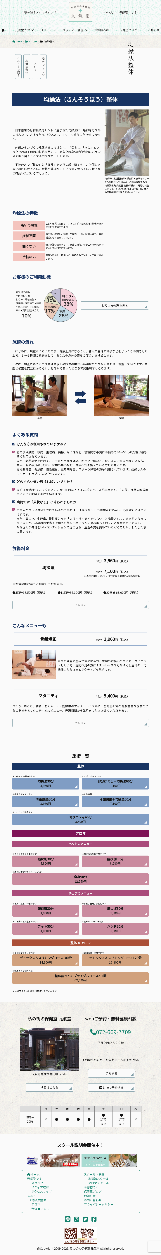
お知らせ (154, 30)
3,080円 (46, 910)
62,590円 (80, 977)
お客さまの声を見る (114, 305)
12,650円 (80, 879)
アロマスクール (98, 1183)
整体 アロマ (43, 66)
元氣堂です (22, 30)
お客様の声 (101, 30)
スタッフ (37, 1183)
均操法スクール (98, 1178)
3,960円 (46, 783)
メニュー (46, 30)
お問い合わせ (93, 1200)
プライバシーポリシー (98, 1204)
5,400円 (80, 819)
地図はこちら (49, 1087)
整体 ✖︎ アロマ (40, 1209)
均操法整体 (27, 66)
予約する (80, 605)
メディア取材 (40, 1187)
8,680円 (115, 861)
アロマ (35, 66)
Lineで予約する (111, 1087)
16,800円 (115, 959)
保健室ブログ (128, 30)
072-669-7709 (110, 1032)
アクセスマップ (41, 1191)
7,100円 (115, 783)
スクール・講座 (73, 30)
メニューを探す (18, 66)
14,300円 (46, 959)
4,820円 (46, 861)
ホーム (33, 1174)
